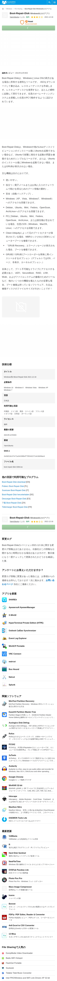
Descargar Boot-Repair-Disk (14, 499)
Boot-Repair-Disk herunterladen (15, 495)
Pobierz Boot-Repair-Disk (13, 486)
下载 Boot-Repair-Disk (11, 503)
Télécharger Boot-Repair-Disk (15, 507)
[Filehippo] (8, 2)
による (17, 17)
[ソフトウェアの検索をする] (49, 2)
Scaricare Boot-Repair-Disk (14, 490)
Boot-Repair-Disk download (14, 482)
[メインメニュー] (54, 2)
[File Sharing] (18, 9)
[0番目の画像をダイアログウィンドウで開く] (21, 306)
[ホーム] (3, 9)
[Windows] (9, 9)
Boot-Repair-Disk (30, 13)
